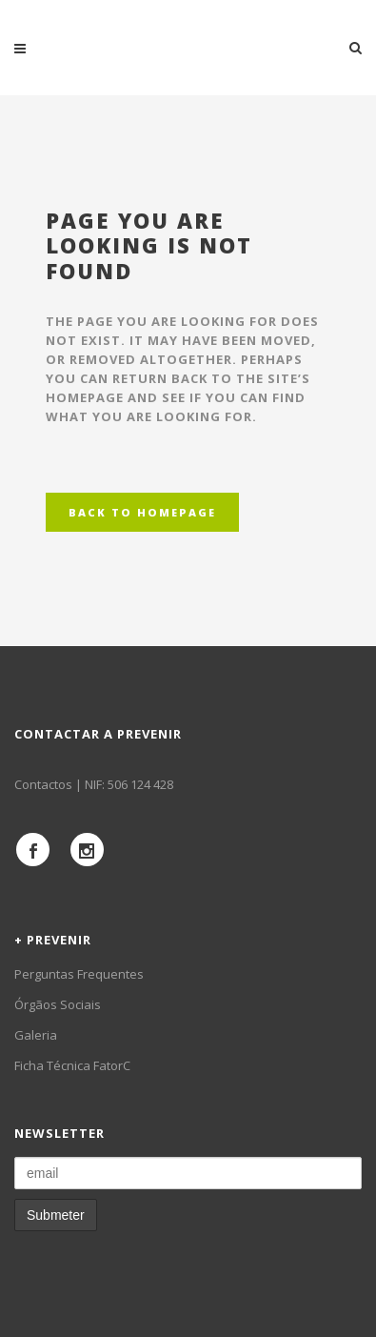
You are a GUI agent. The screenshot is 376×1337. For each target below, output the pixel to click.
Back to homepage (142, 512)
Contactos (43, 784)
